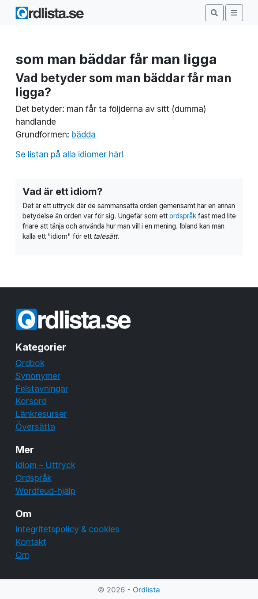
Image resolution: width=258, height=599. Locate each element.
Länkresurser (41, 413)
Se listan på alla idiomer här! (69, 154)
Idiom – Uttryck (45, 465)
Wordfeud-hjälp (45, 490)
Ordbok (30, 363)
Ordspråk (33, 478)
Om (22, 554)
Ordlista (146, 589)
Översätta (35, 426)
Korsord (31, 401)
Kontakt (30, 542)
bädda (83, 134)
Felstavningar (41, 388)
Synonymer (37, 375)
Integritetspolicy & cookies (67, 529)
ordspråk (182, 216)
